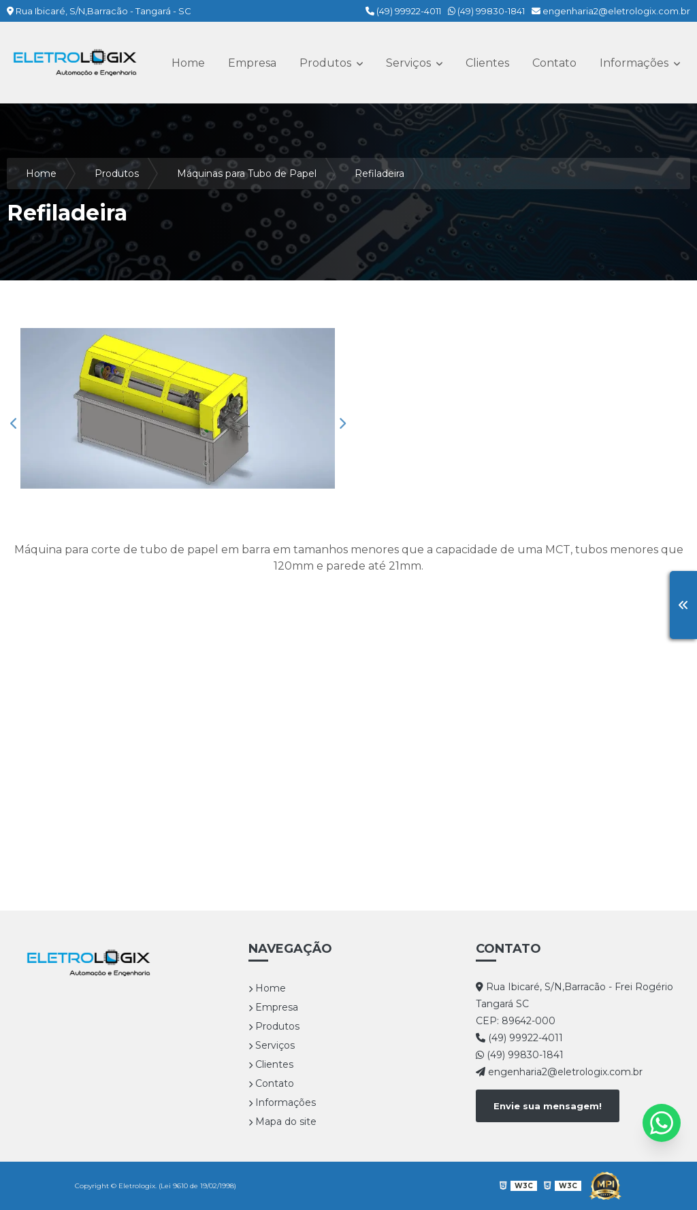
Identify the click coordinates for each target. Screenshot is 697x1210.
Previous (13, 423)
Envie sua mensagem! (547, 1105)
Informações (635, 62)
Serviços (410, 62)
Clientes (487, 62)
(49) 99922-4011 (403, 10)
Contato (554, 62)
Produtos (326, 62)
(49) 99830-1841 (486, 10)
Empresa (252, 62)
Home (188, 62)
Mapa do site (282, 1121)
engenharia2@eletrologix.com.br (611, 10)
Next (341, 423)
